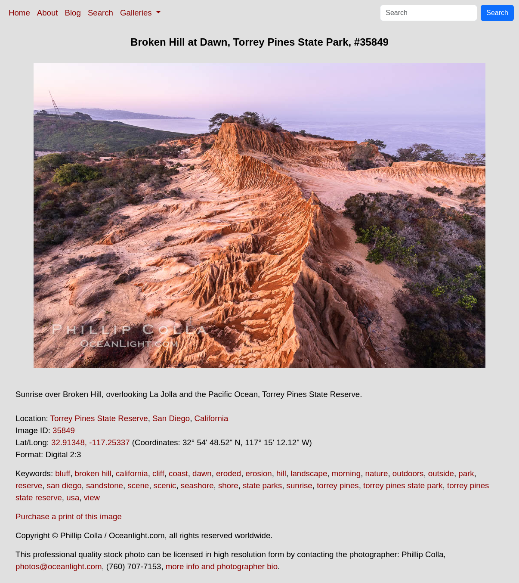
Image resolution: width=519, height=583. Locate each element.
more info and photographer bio (222, 566)
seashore (197, 485)
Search (100, 12)
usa (72, 497)
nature (376, 473)
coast (178, 473)
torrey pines (337, 485)
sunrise (299, 485)
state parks (262, 485)
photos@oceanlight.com (58, 566)
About (47, 12)
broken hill (93, 473)
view (92, 497)
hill (281, 473)
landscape (308, 473)
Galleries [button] (137, 12)
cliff (158, 473)
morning (346, 473)
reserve (28, 485)
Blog (73, 12)
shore (228, 485)
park (466, 473)
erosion (259, 473)
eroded (228, 473)
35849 (64, 430)
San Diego (171, 418)
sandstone (104, 485)
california (132, 473)
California (212, 418)
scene (138, 485)
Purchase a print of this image (68, 516)
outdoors (408, 473)
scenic (165, 485)
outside (441, 473)
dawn (202, 473)
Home (19, 12)
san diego (64, 485)
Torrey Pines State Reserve (99, 418)
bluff (62, 473)
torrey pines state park (403, 485)
